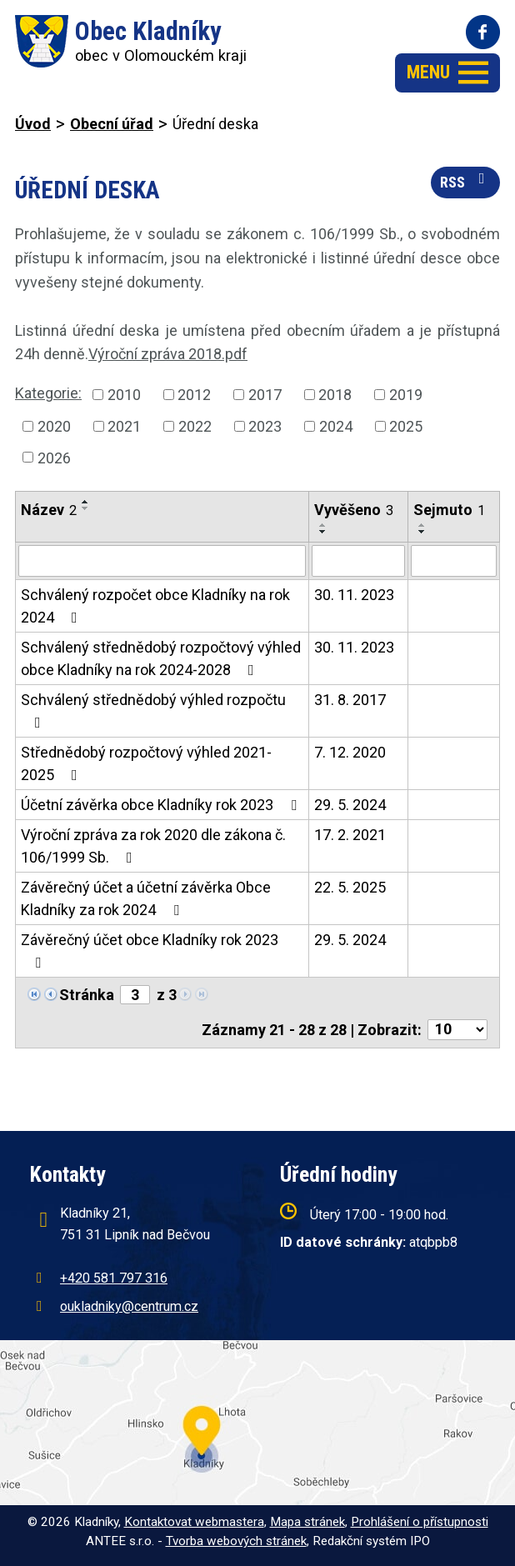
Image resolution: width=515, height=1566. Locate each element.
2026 (54, 457)
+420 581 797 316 (114, 1278)
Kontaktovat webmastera (194, 1521)
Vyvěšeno (353, 509)
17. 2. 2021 (350, 834)
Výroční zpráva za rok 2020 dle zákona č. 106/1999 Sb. (153, 846)
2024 (335, 426)
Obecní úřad (111, 124)
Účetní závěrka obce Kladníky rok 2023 (162, 804)
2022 (195, 426)
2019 (405, 394)
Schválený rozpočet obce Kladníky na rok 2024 (155, 606)
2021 (124, 426)
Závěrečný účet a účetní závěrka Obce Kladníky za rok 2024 (146, 898)
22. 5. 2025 (350, 887)
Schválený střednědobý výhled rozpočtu (153, 710)
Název (49, 509)
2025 (405, 426)
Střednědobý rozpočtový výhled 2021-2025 (146, 763)
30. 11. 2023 (354, 594)
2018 (335, 394)
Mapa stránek (307, 1521)
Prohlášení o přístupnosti (419, 1521)
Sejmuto (449, 509)
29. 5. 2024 (350, 804)
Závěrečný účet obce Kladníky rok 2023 (149, 950)
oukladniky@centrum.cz (129, 1306)
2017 (265, 394)
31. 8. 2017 (350, 699)
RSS (466, 181)
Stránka (86, 994)
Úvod (33, 124)
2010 (124, 394)
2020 (54, 426)
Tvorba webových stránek (236, 1540)
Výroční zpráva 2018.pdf (168, 354)
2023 (265, 426)
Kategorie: (48, 393)
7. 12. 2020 (350, 752)
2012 (194, 394)
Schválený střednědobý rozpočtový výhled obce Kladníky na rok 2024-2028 (161, 658)
